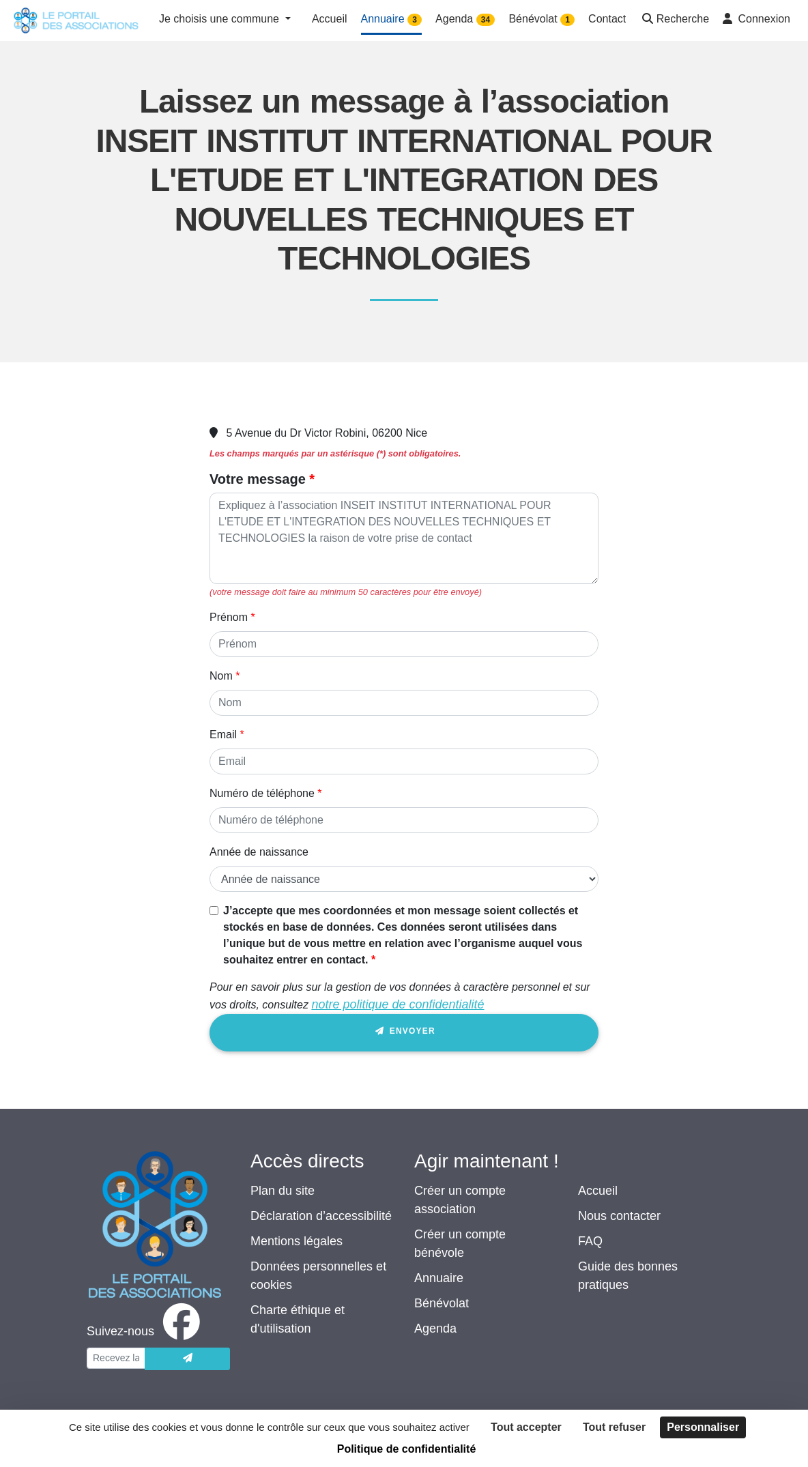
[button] (674, 20)
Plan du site (282, 1190)
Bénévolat (441, 1303)
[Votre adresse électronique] (116, 1358)
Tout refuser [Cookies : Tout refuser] (614, 1427)
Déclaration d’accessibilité (321, 1216)
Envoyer (404, 1033)
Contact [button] (607, 19)
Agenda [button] (465, 19)
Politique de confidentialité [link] (406, 1449)
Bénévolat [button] (541, 19)
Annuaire (438, 1278)
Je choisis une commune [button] (221, 19)
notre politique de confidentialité (397, 1004)
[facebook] (146, 1331)
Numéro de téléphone (262, 793)
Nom (221, 676)
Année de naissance (259, 852)
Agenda (435, 1328)
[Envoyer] (187, 1359)
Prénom (229, 617)
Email (223, 734)
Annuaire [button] (391, 19)
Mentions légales (296, 1241)
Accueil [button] (329, 19)
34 (485, 20)
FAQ (590, 1241)
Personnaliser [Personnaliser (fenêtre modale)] (703, 1427)
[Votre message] (404, 538)
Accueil (598, 1190)
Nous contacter (619, 1216)
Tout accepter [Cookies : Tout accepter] (526, 1427)
